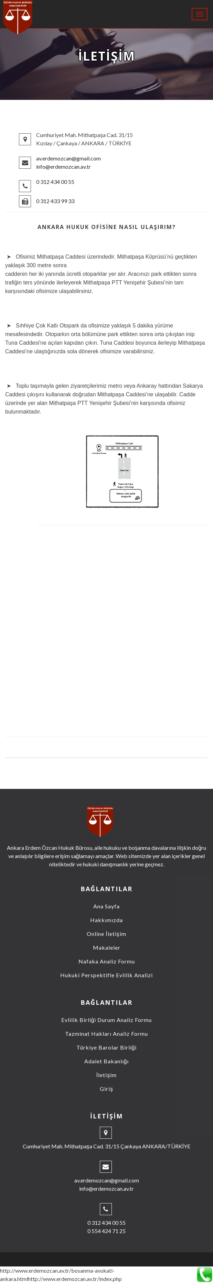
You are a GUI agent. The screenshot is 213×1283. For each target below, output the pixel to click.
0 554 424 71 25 (106, 1231)
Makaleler (106, 947)
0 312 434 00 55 (55, 181)
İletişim (106, 1075)
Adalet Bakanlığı (106, 1061)
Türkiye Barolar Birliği (106, 1047)
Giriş (106, 1088)
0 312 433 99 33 (55, 201)
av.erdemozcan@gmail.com (68, 158)
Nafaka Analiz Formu (106, 961)
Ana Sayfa (106, 906)
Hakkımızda (106, 920)
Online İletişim (106, 933)
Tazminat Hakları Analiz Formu (106, 1033)
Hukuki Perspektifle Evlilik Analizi (106, 975)
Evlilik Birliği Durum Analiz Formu (106, 1019)
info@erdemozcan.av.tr (63, 166)
